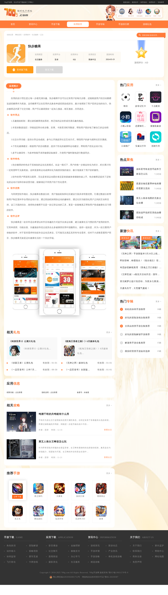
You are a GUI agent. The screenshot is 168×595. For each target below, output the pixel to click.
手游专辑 (100, 24)
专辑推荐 (161, 2)
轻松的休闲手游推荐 (135, 309)
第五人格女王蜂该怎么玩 (53, 441)
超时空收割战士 (123, 16)
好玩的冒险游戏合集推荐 (137, 317)
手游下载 (55, 24)
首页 (13, 24)
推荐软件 (152, 2)
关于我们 (137, 545)
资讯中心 (33, 24)
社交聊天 (53, 551)
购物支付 (75, 551)
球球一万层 (157, 16)
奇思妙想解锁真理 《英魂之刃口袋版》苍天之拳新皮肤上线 (139, 267)
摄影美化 (53, 562)
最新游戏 (126, 2)
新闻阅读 (53, 556)
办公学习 (75, 556)
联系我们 (137, 551)
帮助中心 (159, 551)
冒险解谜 (33, 545)
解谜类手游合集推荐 (135, 343)
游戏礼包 (147, 24)
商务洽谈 (137, 556)
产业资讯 (112, 551)
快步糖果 (34, 46)
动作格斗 (11, 551)
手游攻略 (95, 556)
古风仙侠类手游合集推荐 (137, 326)
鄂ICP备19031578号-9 (118, 573)
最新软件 (135, 2)
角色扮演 (11, 545)
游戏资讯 (95, 545)
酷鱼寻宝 (148, 16)
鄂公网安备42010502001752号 (66, 577)
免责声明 (137, 562)
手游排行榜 (123, 24)
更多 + (109, 332)
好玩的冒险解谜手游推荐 (137, 334)
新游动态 (112, 545)
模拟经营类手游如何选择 (137, 351)
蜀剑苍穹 (131, 16)
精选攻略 (95, 562)
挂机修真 (140, 16)
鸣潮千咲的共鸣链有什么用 (54, 414)
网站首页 (18, 35)
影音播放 (53, 545)
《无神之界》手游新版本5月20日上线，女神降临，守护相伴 (140, 253)
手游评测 (95, 551)
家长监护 (159, 545)
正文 (41, 35)
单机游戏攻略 (115, 556)
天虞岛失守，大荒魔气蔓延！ (134, 288)
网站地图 (159, 556)
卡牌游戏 (33, 562)
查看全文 (108, 430)
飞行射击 (11, 562)
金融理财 (75, 545)
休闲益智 (11, 556)
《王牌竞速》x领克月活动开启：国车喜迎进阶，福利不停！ (140, 274)
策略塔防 (33, 551)
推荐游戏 (143, 2)
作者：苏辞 (44, 430)
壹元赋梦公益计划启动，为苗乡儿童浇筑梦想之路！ (140, 281)
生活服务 (35, 35)
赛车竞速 (33, 556)
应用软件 (78, 24)
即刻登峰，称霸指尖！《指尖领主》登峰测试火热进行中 (140, 260)
